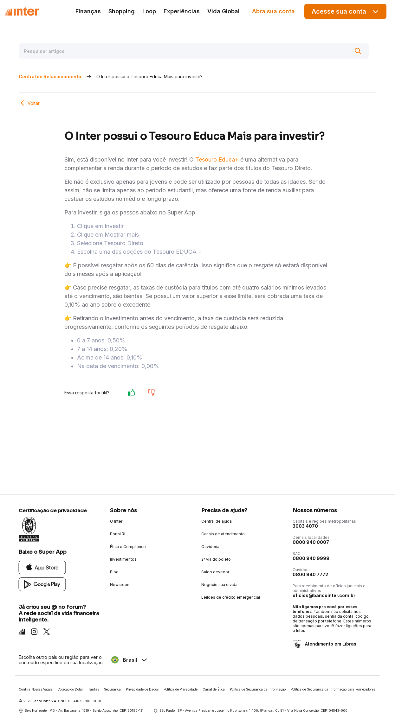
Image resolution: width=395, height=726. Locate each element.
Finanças (88, 11)
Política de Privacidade (180, 689)
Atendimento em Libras (330, 643)
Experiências (182, 11)
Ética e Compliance (128, 546)
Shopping (121, 11)
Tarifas (93, 689)
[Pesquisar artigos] (194, 51)
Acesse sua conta (345, 12)
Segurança (112, 689)
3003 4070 (305, 526)
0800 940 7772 (310, 574)
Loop (149, 11)
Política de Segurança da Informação (258, 689)
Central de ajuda (216, 521)
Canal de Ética (214, 689)
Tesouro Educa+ (217, 159)
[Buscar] (358, 51)
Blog (114, 572)
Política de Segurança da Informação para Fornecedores (333, 689)
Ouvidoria (210, 546)
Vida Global (223, 11)
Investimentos (123, 559)
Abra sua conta (273, 11)
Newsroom (120, 584)
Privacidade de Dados (142, 689)
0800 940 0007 (311, 542)
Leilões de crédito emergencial (230, 597)
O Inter (116, 521)
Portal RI (117, 534)
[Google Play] (42, 584)
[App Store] (42, 567)
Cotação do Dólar (70, 689)
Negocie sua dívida (219, 584)
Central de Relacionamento (50, 76)
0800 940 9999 (311, 558)
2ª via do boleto (216, 559)
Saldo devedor (215, 572)
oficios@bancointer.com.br (324, 595)
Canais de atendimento (223, 534)
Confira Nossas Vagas (35, 689)
